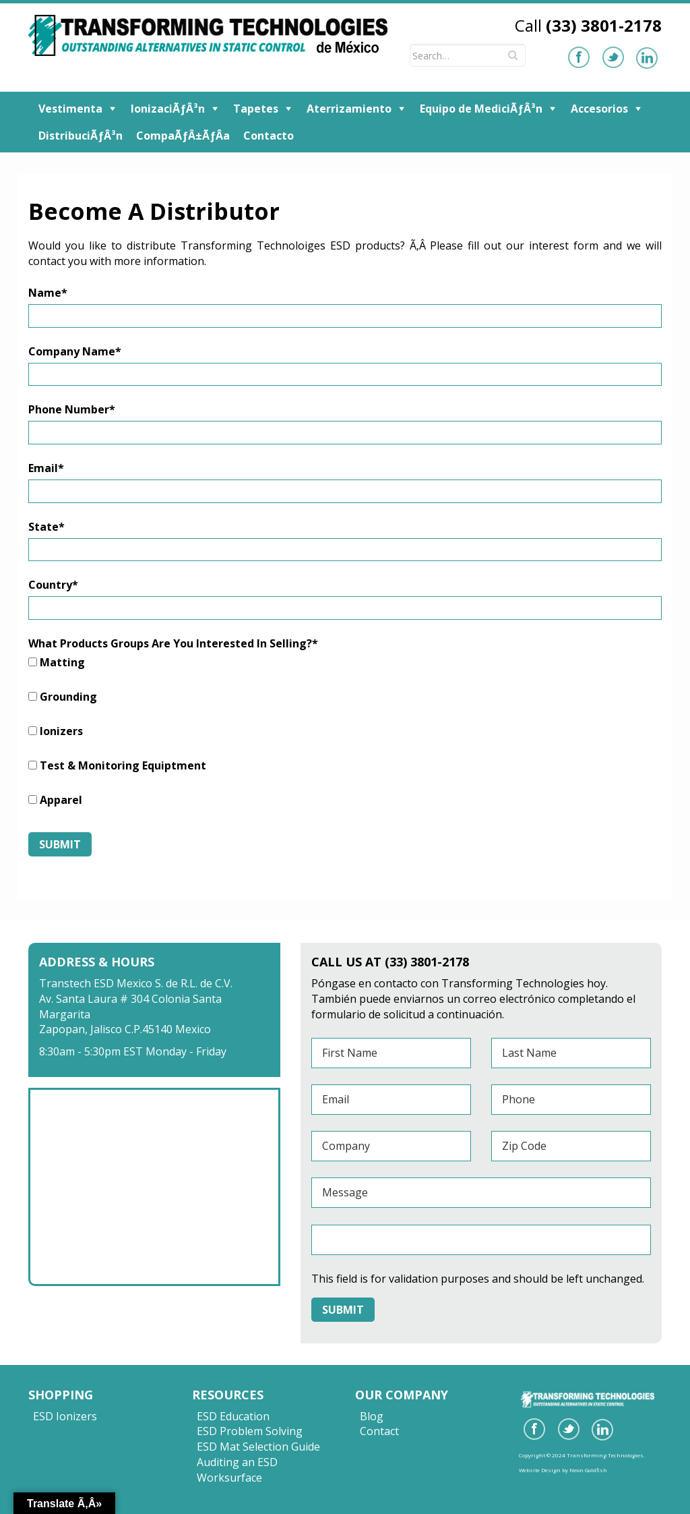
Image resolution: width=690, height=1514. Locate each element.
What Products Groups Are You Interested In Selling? (173, 643)
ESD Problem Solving (250, 1431)
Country (53, 584)
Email (46, 468)
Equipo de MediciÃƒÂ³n (481, 108)
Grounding (68, 696)
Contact (379, 1431)
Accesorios (599, 108)
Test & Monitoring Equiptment (123, 765)
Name (47, 292)
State (46, 526)
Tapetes (255, 108)
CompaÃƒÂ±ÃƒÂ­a (183, 135)
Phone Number (71, 409)
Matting (62, 662)
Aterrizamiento (349, 108)
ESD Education (233, 1416)
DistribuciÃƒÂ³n (80, 135)
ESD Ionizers (65, 1416)
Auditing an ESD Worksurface (237, 1470)
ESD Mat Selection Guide (258, 1446)
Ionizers (61, 731)
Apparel (61, 799)
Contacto (268, 135)
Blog (371, 1416)
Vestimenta (70, 108)
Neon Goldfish (588, 1470)
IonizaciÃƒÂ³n (168, 108)
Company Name (74, 351)
